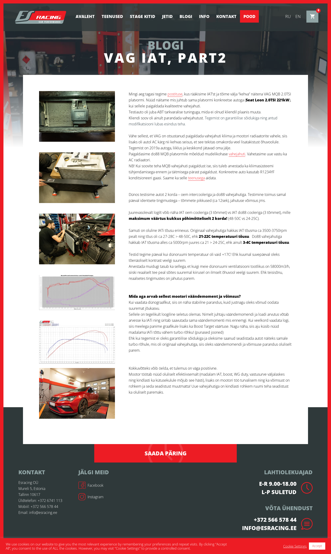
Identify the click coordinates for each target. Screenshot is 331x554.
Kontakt (226, 16)
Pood (249, 16)
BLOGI (186, 16)
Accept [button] (317, 546)
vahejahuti (237, 153)
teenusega (196, 177)
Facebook (90, 485)
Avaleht (85, 16)
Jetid (167, 16)
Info (204, 16)
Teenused (112, 16)
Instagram (90, 497)
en (298, 16)
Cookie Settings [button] (295, 546)
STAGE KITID (142, 16)
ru (288, 16)
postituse (175, 94)
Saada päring (166, 453)
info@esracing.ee (43, 512)
